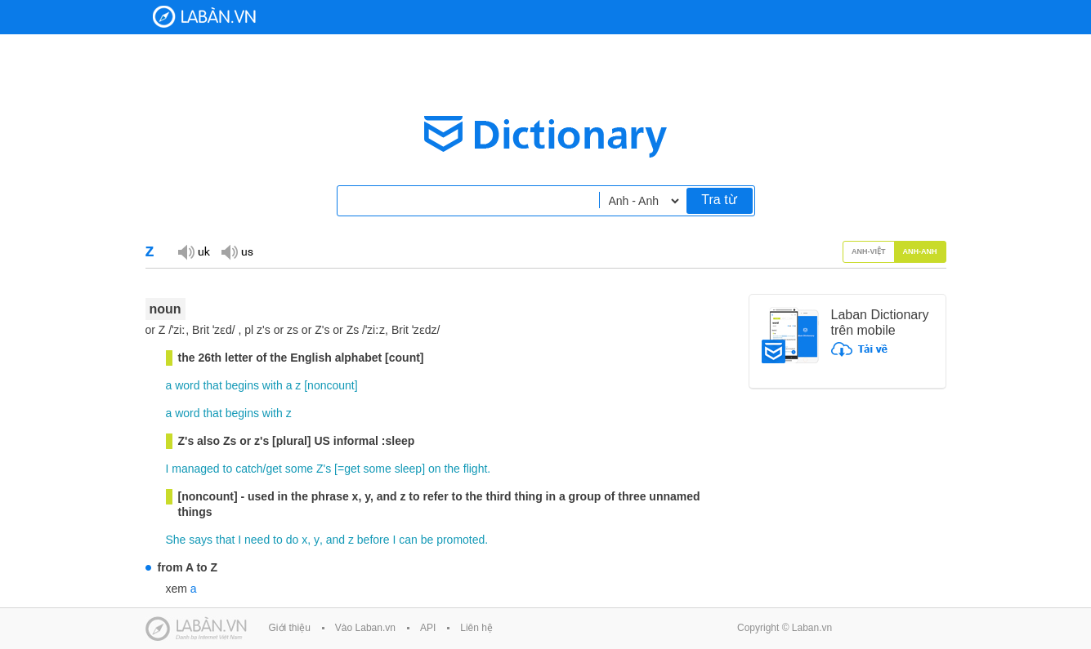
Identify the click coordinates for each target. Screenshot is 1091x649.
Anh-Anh (920, 251)
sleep (408, 468)
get (274, 468)
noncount (331, 385)
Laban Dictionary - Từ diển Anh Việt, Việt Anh (204, 17)
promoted (460, 539)
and (335, 539)
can (408, 539)
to (228, 468)
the (451, 468)
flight (475, 468)
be (427, 539)
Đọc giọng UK (193, 251)
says (200, 539)
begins (242, 385)
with (272, 385)
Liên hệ (476, 627)
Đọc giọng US (237, 251)
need (257, 539)
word (187, 385)
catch (248, 468)
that (212, 385)
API (428, 627)
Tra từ (718, 200)
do (292, 539)
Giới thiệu (290, 627)
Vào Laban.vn (365, 627)
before (373, 539)
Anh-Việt (869, 251)
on (434, 468)
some (299, 468)
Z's (323, 468)
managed (195, 468)
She (176, 539)
